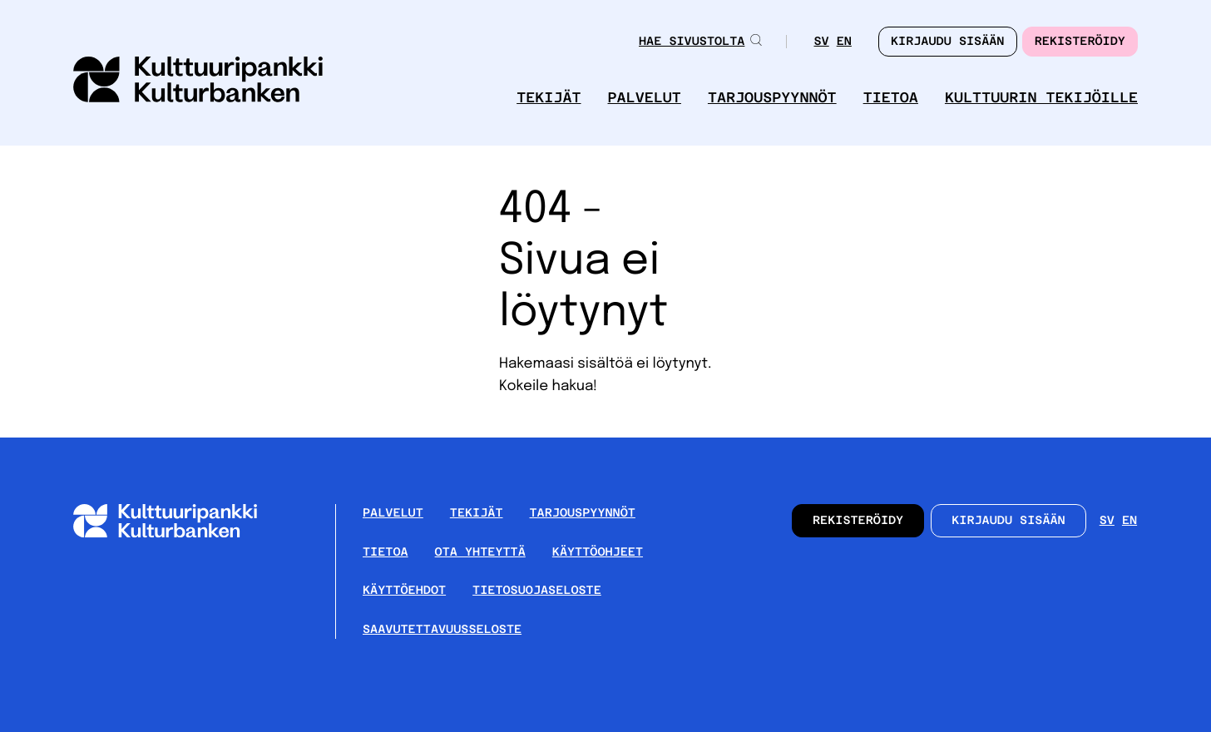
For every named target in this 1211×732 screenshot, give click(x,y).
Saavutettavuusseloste (442, 629)
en (844, 41)
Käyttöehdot (404, 590)
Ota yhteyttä (480, 552)
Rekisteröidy (1080, 41)
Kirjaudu (948, 41)
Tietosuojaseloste (536, 590)
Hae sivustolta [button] (701, 41)
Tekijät (549, 98)
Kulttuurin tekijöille (1041, 98)
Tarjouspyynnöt (772, 98)
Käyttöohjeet (597, 552)
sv (820, 41)
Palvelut (644, 98)
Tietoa (890, 98)
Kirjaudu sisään (1008, 520)
